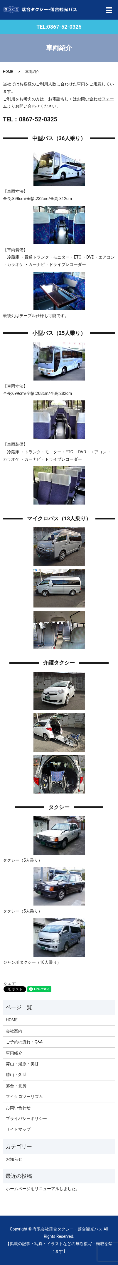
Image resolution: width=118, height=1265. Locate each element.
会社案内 (14, 1031)
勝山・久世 (16, 1074)
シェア (10, 983)
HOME (8, 72)
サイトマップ (18, 1129)
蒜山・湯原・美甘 (22, 1063)
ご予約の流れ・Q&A (24, 1041)
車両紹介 (14, 1053)
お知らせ (14, 1159)
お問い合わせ (18, 1107)
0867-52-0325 (64, 27)
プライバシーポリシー (26, 1118)
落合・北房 (16, 1085)
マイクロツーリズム (24, 1096)
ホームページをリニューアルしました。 (43, 1188)
